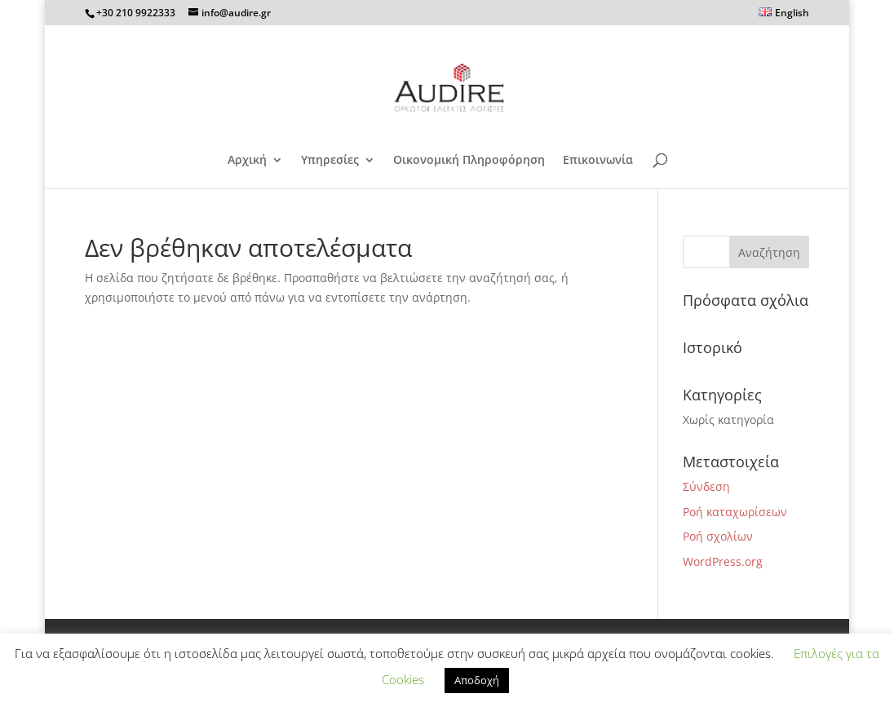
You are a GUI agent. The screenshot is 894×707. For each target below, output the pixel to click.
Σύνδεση (706, 486)
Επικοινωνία (598, 160)
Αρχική (247, 160)
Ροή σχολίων (718, 536)
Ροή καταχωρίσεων (735, 511)
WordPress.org (723, 561)
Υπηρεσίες (330, 160)
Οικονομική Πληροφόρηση (469, 160)
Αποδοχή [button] (476, 680)
